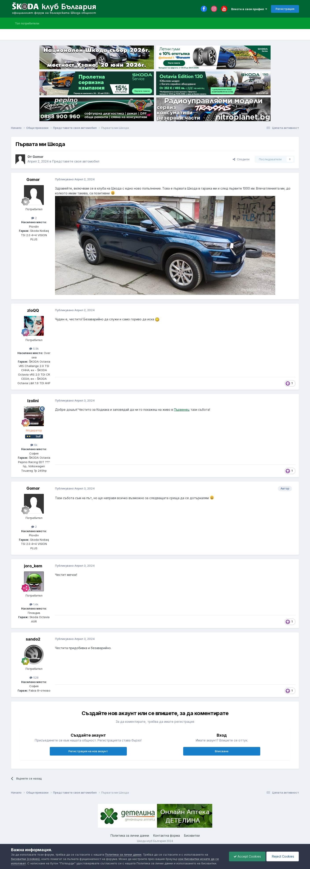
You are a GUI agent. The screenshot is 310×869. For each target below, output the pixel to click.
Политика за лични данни (130, 835)
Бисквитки (192, 835)
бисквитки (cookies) (25, 859)
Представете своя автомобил (75, 161)
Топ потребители (27, 23)
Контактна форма (166, 835)
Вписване (222, 751)
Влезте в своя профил (249, 9)
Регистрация (285, 9)
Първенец (182, 409)
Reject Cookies (282, 856)
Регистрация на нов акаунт (88, 751)
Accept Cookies (247, 856)
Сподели (241, 159)
